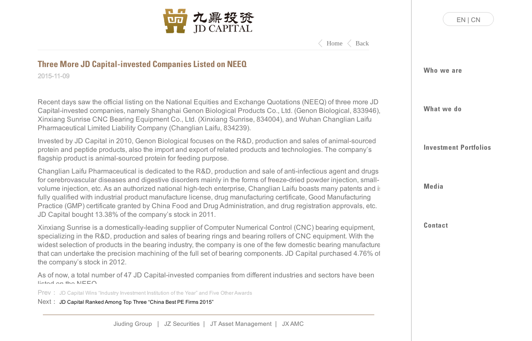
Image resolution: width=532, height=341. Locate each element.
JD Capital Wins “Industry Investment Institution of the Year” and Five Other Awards (155, 293)
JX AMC (293, 323)
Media (434, 185)
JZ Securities (182, 323)
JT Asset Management (241, 323)
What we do (443, 108)
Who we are (443, 69)
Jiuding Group (133, 323)
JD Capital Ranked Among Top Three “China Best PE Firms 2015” (136, 302)
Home (335, 43)
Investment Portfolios (457, 146)
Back (362, 43)
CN (475, 19)
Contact (436, 224)
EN (461, 19)
